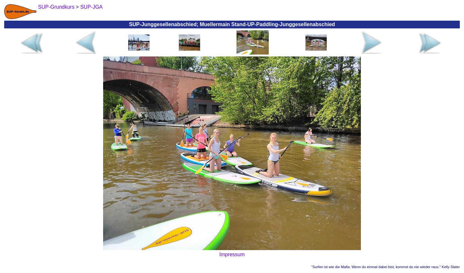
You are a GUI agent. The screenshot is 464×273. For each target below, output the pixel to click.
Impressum (232, 254)
